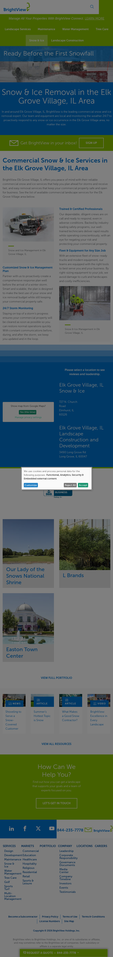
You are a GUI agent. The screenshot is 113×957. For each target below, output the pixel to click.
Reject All (70, 485)
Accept (83, 485)
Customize (31, 485)
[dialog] (56, 478)
